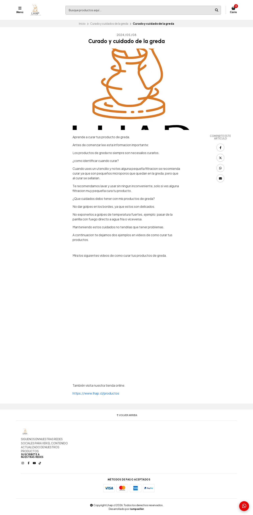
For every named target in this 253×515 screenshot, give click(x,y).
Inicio (82, 23)
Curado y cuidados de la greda (109, 23)
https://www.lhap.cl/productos (96, 393)
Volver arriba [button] (126, 415)
